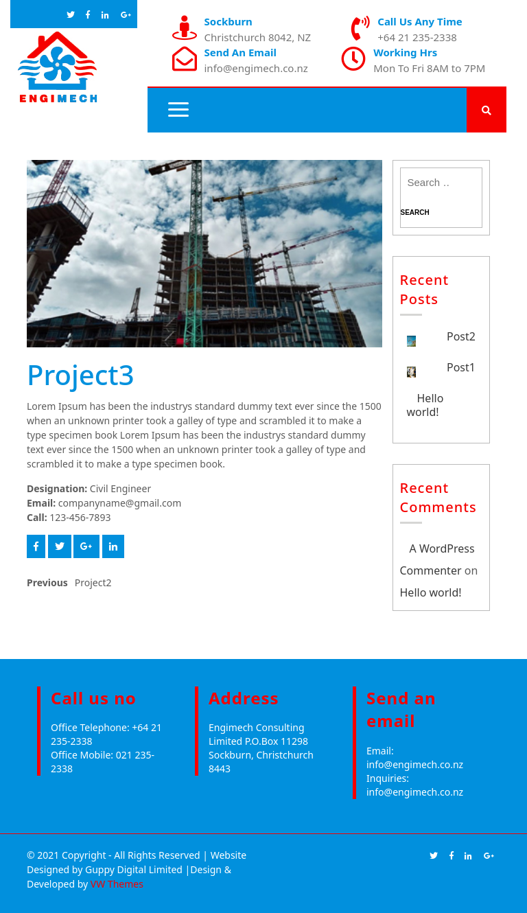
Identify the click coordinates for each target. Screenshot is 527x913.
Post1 (461, 367)
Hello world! (425, 405)
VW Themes (115, 883)
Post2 (461, 336)
